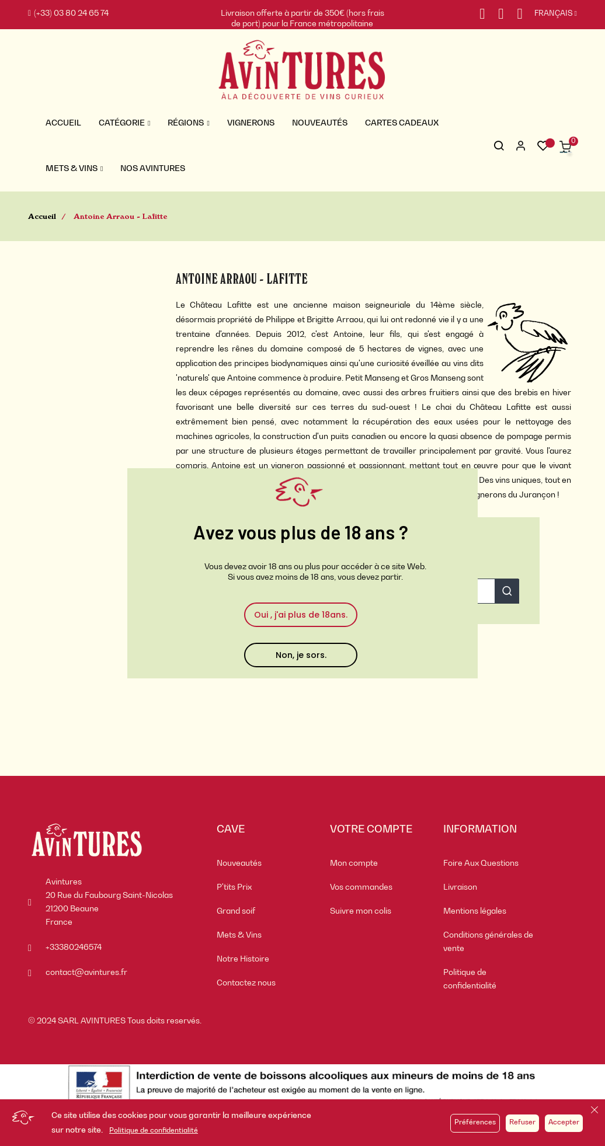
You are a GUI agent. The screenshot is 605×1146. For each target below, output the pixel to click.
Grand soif (236, 911)
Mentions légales (474, 911)
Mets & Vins (239, 935)
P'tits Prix (234, 887)
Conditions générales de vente (488, 942)
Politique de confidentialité (153, 1130)
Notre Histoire (243, 959)
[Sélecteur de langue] (550, 14)
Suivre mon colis (360, 911)
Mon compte (354, 863)
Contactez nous (246, 983)
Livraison (460, 887)
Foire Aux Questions (481, 863)
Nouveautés (239, 863)
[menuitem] (264, 864)
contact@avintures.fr (86, 973)
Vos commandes (361, 887)
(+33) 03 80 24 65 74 (68, 13)
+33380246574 (74, 947)
